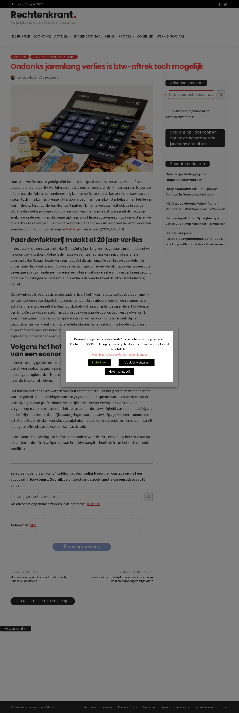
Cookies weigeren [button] (136, 362)
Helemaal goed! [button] (119, 372)
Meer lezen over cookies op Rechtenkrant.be (120, 354)
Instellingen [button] (99, 362)
